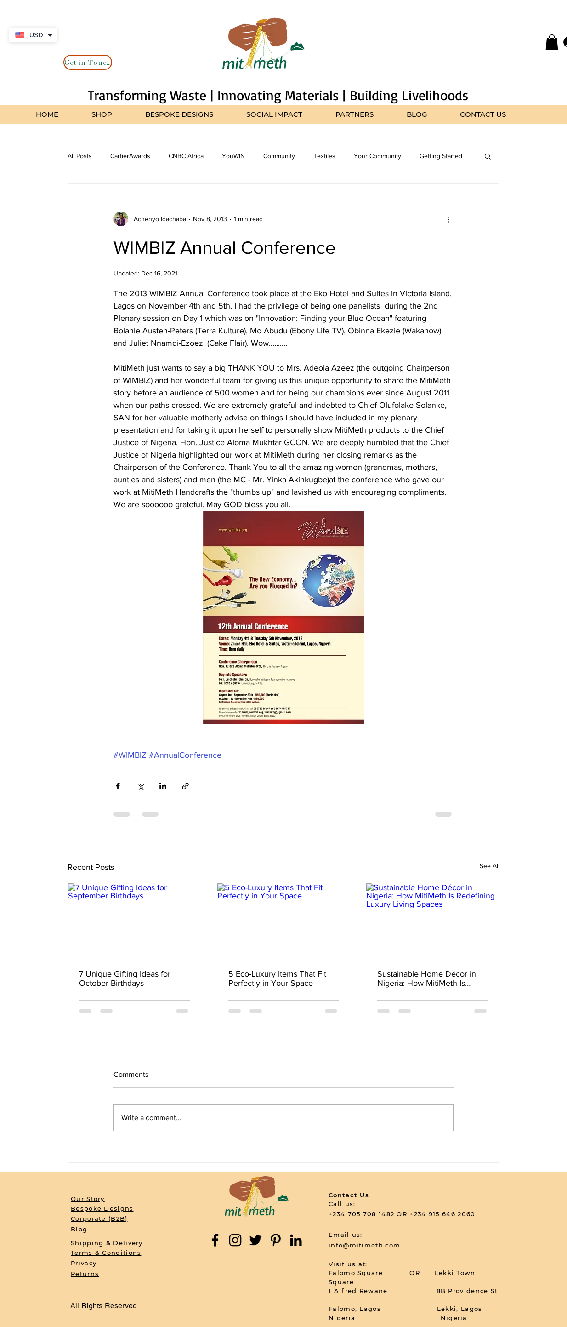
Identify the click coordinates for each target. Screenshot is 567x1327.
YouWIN (233, 156)
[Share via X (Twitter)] (140, 786)
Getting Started (441, 156)
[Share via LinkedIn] (163, 786)
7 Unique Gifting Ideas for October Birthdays (124, 978)
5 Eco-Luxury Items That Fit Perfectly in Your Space (277, 978)
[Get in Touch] (87, 62)
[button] (551, 42)
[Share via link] (185, 786)
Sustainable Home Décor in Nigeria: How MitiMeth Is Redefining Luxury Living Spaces (426, 978)
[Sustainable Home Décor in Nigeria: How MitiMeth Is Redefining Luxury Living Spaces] (432, 920)
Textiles (324, 156)
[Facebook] (215, 1240)
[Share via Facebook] (117, 786)
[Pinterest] (275, 1240)
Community (279, 156)
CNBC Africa (186, 156)
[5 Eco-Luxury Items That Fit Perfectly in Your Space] (283, 920)
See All (489, 865)
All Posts (80, 156)
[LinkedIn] (296, 1240)
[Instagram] (235, 1240)
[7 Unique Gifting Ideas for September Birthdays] (134, 920)
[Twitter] (255, 1240)
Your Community (377, 156)
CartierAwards (130, 156)
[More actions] (448, 218)
